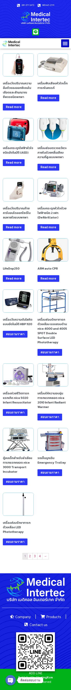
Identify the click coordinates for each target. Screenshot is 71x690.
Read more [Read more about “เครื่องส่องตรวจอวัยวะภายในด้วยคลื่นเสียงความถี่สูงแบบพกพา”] (48, 167)
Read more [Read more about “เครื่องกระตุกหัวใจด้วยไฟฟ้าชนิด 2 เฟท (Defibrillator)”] (48, 227)
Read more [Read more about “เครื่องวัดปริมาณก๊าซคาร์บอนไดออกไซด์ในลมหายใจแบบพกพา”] (14, 227)
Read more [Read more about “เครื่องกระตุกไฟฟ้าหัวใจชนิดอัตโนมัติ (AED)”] (14, 162)
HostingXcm (44, 677)
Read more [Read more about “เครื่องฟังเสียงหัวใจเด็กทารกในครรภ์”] (48, 98)
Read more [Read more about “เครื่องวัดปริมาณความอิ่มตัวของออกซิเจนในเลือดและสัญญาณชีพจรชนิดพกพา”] (14, 107)
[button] (65, 43)
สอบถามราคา (15, 334)
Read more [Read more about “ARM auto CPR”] (48, 278)
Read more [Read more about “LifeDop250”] (14, 278)
